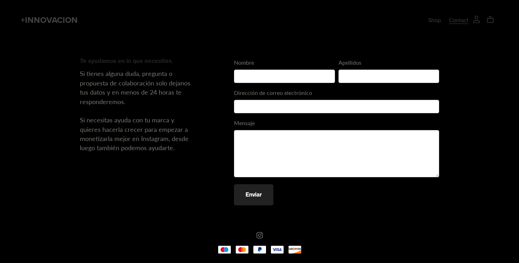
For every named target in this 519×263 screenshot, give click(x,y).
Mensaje (244, 123)
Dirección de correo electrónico (273, 93)
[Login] (476, 18)
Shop (434, 20)
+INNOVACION (49, 20)
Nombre (244, 62)
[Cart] (493, 19)
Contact (458, 20)
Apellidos (349, 62)
